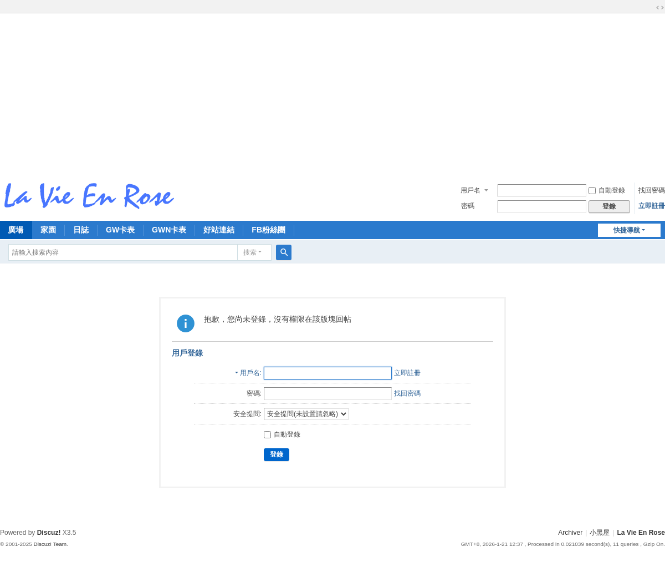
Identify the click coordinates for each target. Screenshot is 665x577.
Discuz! (49, 532)
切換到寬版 (660, 8)
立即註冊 (651, 206)
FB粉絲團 (268, 229)
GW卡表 (120, 229)
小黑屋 (600, 532)
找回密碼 (651, 190)
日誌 (81, 229)
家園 (48, 229)
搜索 (250, 252)
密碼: (254, 393)
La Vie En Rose (641, 532)
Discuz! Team (49, 544)
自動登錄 (607, 190)
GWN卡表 (169, 229)
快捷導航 (626, 230)
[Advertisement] (332, 93)
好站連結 (218, 229)
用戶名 (470, 190)
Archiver (570, 532)
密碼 (467, 206)
